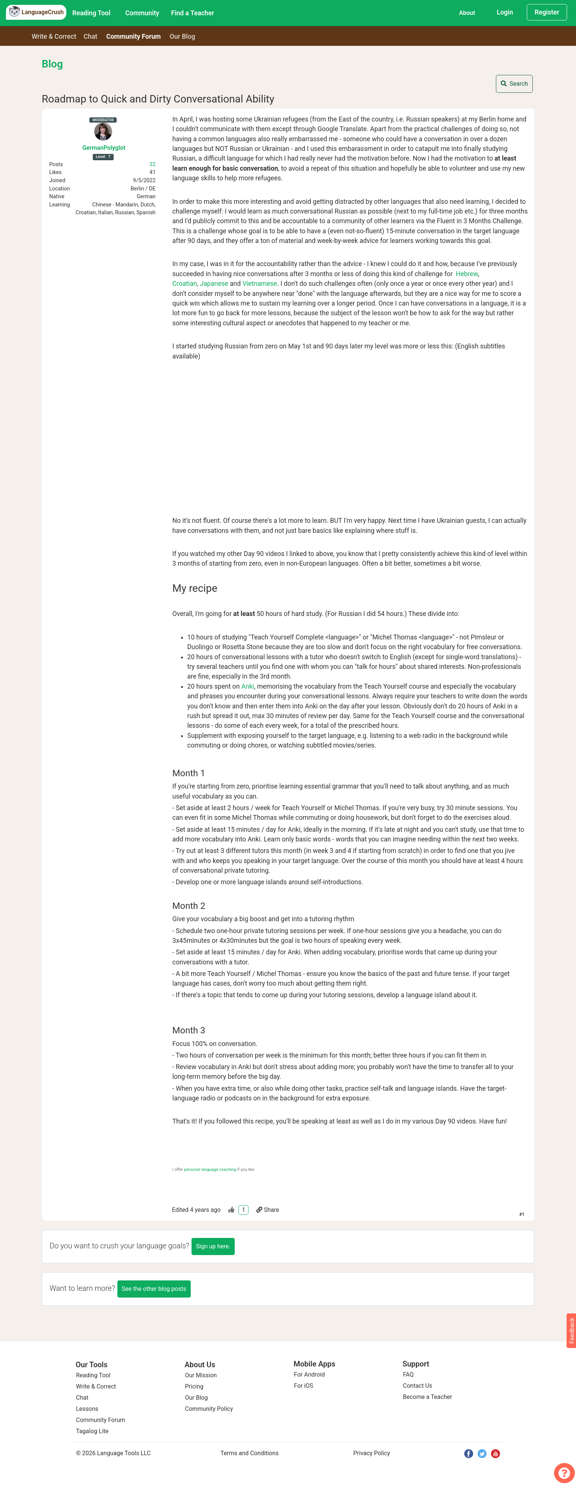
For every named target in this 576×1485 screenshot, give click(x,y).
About (467, 12)
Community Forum (100, 1420)
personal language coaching (210, 1169)
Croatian (185, 283)
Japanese (214, 283)
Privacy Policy (371, 1453)
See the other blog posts (154, 1288)
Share (267, 1209)
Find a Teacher (192, 13)
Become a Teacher (427, 1396)
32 (152, 164)
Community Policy (209, 1408)
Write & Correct (54, 36)
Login (505, 12)
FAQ (408, 1374)
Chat (91, 36)
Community (142, 13)
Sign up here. (213, 1246)
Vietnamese (260, 283)
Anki (247, 686)
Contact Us (418, 1385)
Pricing (194, 1386)
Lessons (87, 1408)
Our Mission (201, 1375)
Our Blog (196, 1397)
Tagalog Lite (92, 1431)
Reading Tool (91, 13)
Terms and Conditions (250, 1453)
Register (547, 12)
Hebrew (467, 274)
